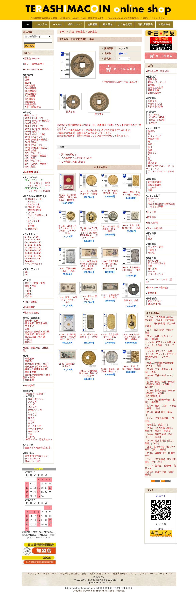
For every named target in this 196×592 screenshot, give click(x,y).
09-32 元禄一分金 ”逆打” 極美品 (131, 367)
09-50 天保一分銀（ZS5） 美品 (67, 269)
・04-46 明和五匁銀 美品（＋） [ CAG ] (159, 435)
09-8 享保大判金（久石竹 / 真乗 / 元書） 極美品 (131, 336)
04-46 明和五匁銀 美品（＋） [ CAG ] (89, 336)
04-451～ (29, 261)
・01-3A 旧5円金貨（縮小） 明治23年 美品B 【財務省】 (160, 318)
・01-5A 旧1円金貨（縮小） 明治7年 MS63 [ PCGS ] (160, 429)
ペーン (151, 201)
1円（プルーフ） (33, 161)
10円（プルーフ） (34, 145)
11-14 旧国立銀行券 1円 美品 (110, 296)
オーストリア (34, 426)
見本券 (28, 361)
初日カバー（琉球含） (158, 287)
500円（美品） (32, 123)
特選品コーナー (32, 58)
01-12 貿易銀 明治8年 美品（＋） (110, 370)
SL (149, 155)
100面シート (154, 85)
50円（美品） (31, 142)
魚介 (150, 147)
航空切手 (151, 217)
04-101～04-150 (33, 242)
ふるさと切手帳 (155, 206)
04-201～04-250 (33, 247)
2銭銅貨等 (30, 99)
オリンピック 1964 (39, 182)
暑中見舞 (152, 268)
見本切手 (152, 293)
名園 (150, 149)
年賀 (150, 266)
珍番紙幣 (29, 358)
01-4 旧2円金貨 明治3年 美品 (111, 191)
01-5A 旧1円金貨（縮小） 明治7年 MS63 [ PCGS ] (68, 336)
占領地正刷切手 (155, 87)
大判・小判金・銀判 (35, 283)
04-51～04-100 (32, 239)
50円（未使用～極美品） (37, 139)
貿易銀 (28, 83)
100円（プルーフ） (34, 126)
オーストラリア (35, 428)
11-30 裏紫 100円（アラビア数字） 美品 (68, 299)
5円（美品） (31, 158)
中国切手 (152, 250)
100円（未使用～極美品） (38, 128)
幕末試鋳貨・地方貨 (35, 336)
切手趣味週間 (154, 182)
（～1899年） (155, 114)
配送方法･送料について (124, 573)
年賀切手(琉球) (155, 106)
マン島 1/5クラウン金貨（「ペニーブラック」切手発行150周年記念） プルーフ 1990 (89, 233)
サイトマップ (49, 573)
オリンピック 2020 (39, 185)
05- (26, 272)
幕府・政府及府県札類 (36, 369)
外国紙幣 (29, 380)
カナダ (31, 404)
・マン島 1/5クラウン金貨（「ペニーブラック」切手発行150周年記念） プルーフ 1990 (160, 355)
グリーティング (155, 274)
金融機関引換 (34, 210)
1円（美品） (31, 166)
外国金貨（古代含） (36, 393)
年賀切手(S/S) (155, 103)
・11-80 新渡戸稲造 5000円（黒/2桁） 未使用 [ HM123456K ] (160, 393)
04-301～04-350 (33, 253)
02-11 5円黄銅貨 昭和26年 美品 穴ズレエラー (89, 373)
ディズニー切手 (155, 247)
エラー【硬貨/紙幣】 (34, 64)
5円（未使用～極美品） (36, 155)
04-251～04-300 (33, 250)
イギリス (32, 412)
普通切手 (152, 79)
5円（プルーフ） (33, 153)
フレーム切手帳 (155, 228)
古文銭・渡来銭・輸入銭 (37, 331)
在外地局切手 (154, 93)
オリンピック (154, 136)
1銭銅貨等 (30, 101)
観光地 (151, 131)
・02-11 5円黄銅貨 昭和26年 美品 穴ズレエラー (161, 460)
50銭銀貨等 (30, 88)
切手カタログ (154, 301)
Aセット (32, 202)
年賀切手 (152, 101)
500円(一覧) (34, 207)
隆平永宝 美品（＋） (131, 301)
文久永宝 (29, 326)
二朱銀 (28, 293)
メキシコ (32, 407)
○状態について (30, 115)
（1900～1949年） (157, 117)
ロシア (31, 423)
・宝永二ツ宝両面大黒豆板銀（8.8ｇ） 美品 (159, 364)
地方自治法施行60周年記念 (161, 203)
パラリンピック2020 (39, 191)
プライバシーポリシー (151, 573)
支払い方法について (100, 573)
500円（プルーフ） (34, 118)
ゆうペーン (153, 198)
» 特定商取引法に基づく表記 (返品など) (120, 82)
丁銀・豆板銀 (30, 301)
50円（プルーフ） (34, 136)
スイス (31, 418)
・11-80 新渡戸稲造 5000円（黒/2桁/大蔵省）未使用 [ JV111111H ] (160, 384)
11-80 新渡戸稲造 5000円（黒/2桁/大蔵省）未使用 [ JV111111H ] (89, 265)
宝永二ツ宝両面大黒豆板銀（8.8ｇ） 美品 (110, 229)
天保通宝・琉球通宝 (35, 334)
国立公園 (151, 212)
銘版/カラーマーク (157, 82)
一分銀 (28, 288)
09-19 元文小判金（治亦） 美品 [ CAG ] (110, 336)
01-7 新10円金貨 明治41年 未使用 (89, 192)
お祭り (151, 144)
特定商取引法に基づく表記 (73, 573)
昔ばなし (152, 152)
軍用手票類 (30, 372)
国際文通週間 (154, 184)
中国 (30, 434)
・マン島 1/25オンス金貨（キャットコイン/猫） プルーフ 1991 (160, 345)
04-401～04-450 (33, 258)
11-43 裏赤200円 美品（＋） (89, 297)
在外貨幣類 (29, 385)
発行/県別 (32, 228)
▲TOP (168, 573)
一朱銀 (28, 291)
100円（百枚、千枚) (35, 134)
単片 (150, 239)
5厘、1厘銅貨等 (33, 107)
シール (151, 271)
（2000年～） (155, 122)
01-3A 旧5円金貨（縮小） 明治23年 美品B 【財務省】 (68, 197)
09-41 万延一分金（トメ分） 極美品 (131, 193)
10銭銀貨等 (30, 93)
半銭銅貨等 (30, 104)
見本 (27, 77)
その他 (28, 296)
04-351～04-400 (33, 255)
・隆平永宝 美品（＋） (157, 424)
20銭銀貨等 (30, 91)
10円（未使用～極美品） (37, 147)
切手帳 (31, 226)
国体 (150, 190)
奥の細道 (152, 163)
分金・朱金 (30, 285)
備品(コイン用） (33, 461)
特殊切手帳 (152, 222)
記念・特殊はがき (157, 263)
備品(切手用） (155, 304)
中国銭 (28, 339)
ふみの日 (152, 187)
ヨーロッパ (33, 431)
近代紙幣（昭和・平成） (37, 366)
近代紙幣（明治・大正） (37, 364)
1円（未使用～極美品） (36, 164)
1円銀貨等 (30, 85)
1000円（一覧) (35, 199)
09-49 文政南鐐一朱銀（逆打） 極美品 (131, 269)
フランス (32, 415)
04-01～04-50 (32, 237)
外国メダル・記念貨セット (39, 439)
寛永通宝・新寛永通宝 (36, 323)
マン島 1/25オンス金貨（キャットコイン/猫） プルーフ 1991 (68, 229)
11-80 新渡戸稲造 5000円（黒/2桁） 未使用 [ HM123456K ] (111, 265)
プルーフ (32, 212)
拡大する (70, 111)
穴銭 (27, 328)
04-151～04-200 (33, 245)
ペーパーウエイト (34, 263)
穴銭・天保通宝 (77, 31)
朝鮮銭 (28, 342)
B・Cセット (34, 204)
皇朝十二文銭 (31, 320)
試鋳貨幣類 (29, 307)
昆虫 (150, 160)
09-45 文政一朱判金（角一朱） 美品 (131, 226)
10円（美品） (31, 150)
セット (31, 223)
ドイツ (31, 420)
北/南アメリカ (35, 410)
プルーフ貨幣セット (38, 215)
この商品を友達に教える (73, 161)
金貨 (27, 80)
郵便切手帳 (153, 90)
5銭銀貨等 (30, 96)
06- (26, 274)
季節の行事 (153, 139)
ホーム (62, 31)
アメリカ (32, 401)
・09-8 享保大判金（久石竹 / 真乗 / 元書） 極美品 (160, 448)
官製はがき (153, 260)
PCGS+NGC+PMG (33, 69)
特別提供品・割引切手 (158, 71)
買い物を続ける (69, 154)
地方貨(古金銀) (31, 312)
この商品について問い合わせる (76, 158)
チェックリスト (32, 458)
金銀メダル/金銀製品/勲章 (37, 447)
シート (151, 236)
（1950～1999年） (157, 120)
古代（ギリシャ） (37, 399)
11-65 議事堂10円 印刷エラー (68, 365)
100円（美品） (32, 131)
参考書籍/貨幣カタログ (36, 455)
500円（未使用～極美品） (38, 120)
